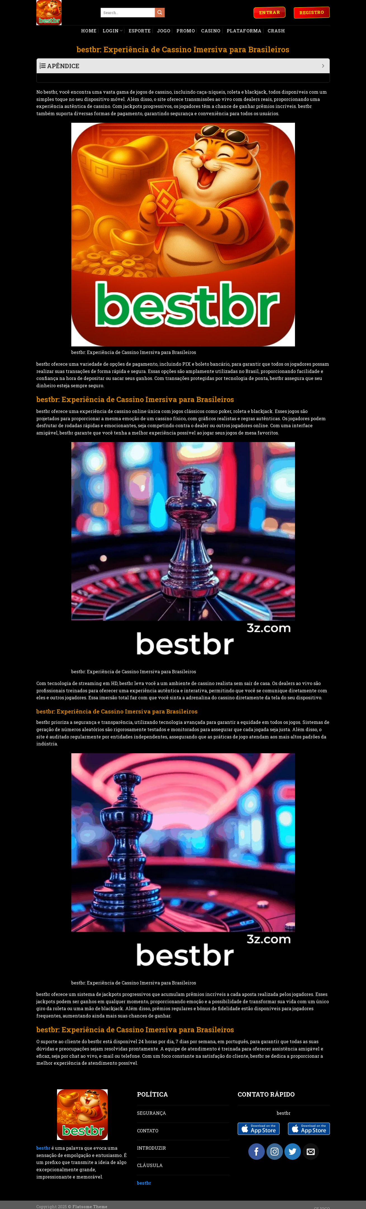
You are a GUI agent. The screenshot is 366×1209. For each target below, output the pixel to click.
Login (112, 31)
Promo (185, 31)
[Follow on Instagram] (274, 1142)
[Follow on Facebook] (256, 1142)
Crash (276, 31)
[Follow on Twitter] (292, 1142)
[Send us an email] (311, 1142)
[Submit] (159, 12)
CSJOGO (322, 1199)
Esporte (139, 31)
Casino (210, 31)
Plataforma (244, 31)
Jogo (163, 31)
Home (88, 31)
